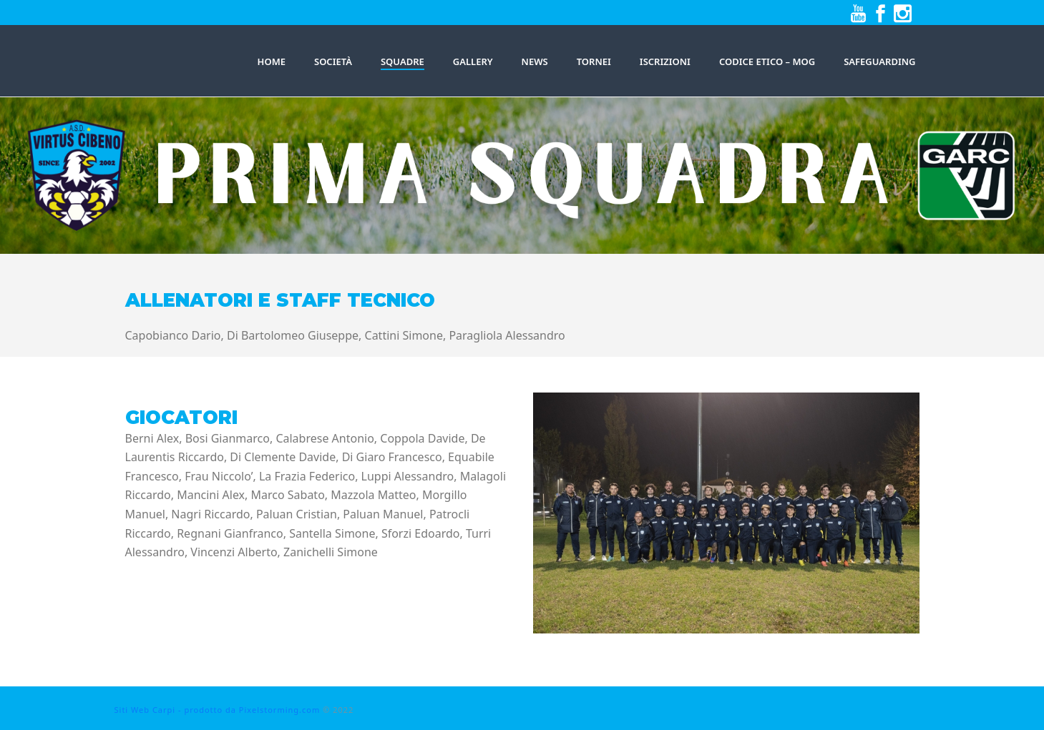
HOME (272, 61)
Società (333, 61)
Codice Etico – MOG (767, 61)
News (535, 61)
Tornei (594, 61)
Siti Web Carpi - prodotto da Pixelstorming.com (217, 709)
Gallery (473, 61)
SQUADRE (402, 61)
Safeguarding (879, 61)
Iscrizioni (665, 61)
